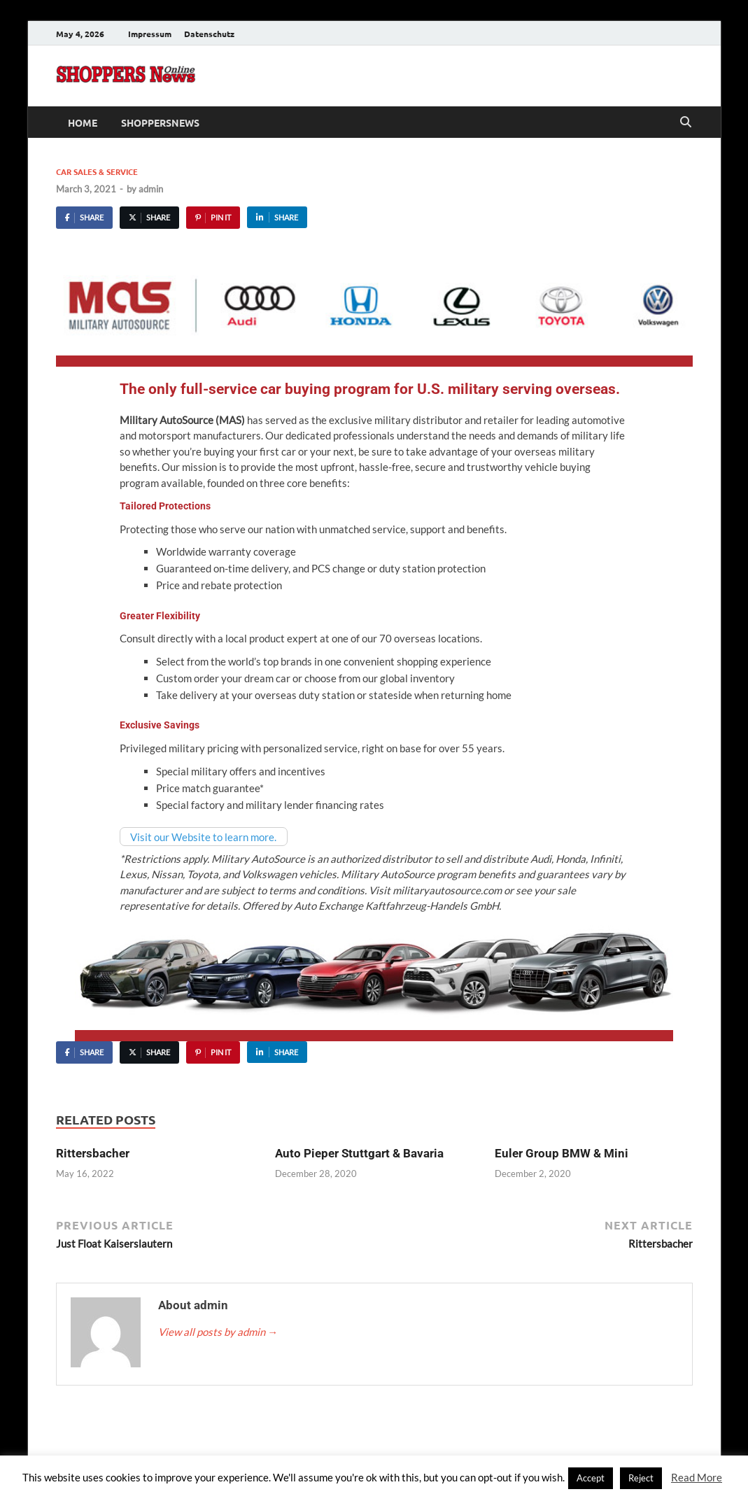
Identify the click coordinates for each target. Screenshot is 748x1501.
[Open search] (685, 122)
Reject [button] (641, 1478)
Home (82, 122)
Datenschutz (209, 33)
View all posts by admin (218, 1331)
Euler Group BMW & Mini (561, 1153)
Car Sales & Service (97, 171)
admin (151, 189)
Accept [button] (591, 1478)
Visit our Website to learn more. (203, 836)
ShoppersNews (160, 122)
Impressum (149, 33)
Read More (696, 1477)
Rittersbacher (92, 1153)
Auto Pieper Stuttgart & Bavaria (359, 1153)
